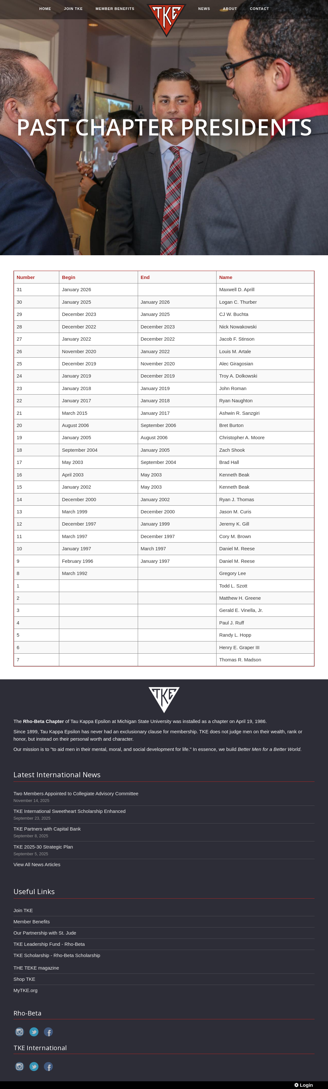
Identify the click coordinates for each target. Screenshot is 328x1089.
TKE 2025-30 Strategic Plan (43, 846)
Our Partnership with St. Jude (44, 933)
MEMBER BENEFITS (115, 12)
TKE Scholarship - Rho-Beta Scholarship (56, 955)
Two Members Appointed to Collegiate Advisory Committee (75, 793)
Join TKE (23, 910)
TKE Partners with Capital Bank (47, 829)
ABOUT (230, 12)
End (145, 277)
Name (225, 277)
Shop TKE (24, 979)
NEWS (204, 12)
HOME (45, 12)
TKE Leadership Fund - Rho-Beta (49, 944)
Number (26, 277)
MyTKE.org (25, 990)
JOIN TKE (73, 12)
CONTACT (259, 12)
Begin (68, 277)
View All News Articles (36, 864)
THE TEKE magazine (36, 968)
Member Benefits (31, 921)
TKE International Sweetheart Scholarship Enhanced (69, 811)
